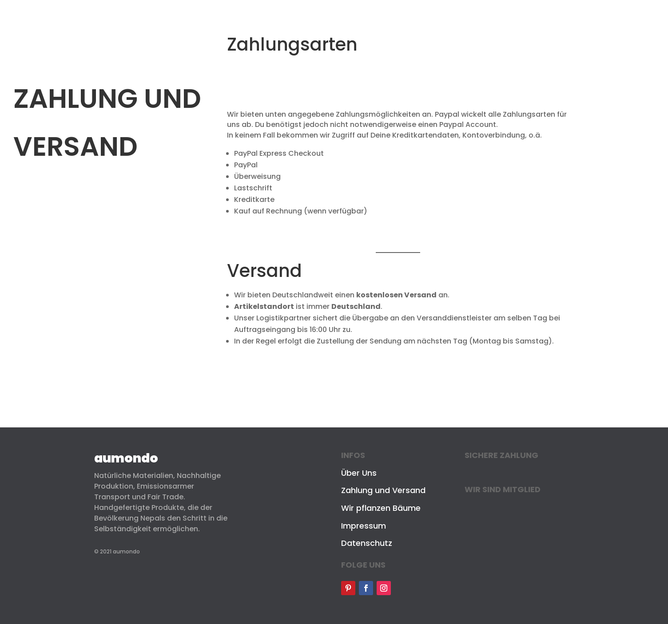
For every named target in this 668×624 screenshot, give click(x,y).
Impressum (363, 525)
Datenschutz (366, 543)
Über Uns (359, 472)
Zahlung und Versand (383, 490)
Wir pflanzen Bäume (381, 507)
